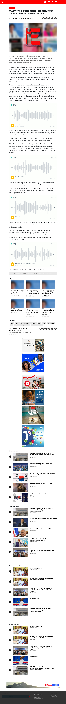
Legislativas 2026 (34, 598)
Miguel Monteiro (25, 324)
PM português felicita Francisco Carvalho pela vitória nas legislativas (43, 519)
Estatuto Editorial (53, 696)
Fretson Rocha (15, 18)
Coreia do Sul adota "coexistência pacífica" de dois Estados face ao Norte (42, 474)
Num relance (53, 693)
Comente (38, 273)
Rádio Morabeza (26, 18)
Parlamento (17, 324)
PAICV (44, 323)
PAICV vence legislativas (36, 568)
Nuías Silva (33, 323)
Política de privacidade (55, 698)
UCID (12, 323)
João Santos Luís (25, 323)
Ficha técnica (53, 695)
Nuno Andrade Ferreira (22, 332)
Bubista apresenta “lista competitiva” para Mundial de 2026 (43, 494)
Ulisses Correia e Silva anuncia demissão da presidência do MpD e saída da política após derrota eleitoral (42, 550)
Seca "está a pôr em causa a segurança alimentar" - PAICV (17, 291)
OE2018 (17, 323)
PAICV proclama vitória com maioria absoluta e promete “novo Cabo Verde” (42, 578)
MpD (39, 323)
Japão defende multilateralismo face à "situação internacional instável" (42, 464)
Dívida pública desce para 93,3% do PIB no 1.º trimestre (41, 484)
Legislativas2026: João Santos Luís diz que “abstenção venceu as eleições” (40, 539)
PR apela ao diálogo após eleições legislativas (41, 529)
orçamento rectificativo (36, 324)
